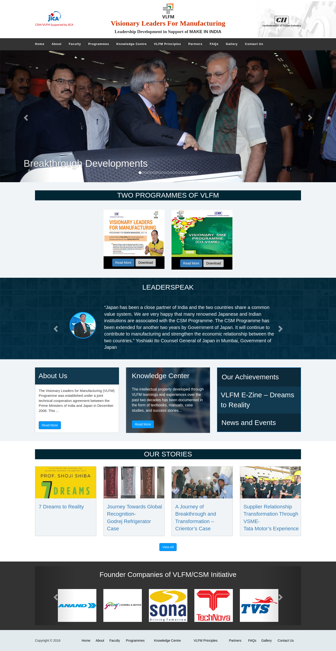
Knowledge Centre (167, 640)
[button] (55, 327)
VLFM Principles (205, 640)
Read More (123, 262)
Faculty (114, 640)
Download (145, 262)
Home (86, 640)
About (100, 640)
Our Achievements (250, 377)
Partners (235, 640)
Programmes (135, 640)
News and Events (248, 422)
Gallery (266, 640)
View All (168, 547)
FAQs (252, 640)
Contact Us (286, 640)
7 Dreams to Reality (61, 507)
